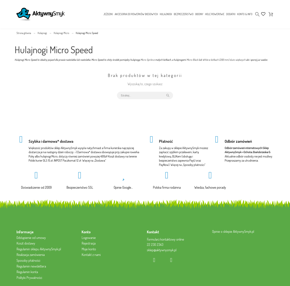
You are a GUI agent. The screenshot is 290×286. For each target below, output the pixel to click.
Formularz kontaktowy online (165, 239)
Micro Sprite (147, 59)
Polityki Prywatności (29, 278)
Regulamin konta (27, 272)
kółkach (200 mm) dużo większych (228, 59)
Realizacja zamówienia (30, 255)
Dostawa (100, 160)
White (205, 59)
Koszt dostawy (25, 243)
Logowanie (89, 238)
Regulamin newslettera (31, 266)
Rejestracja (89, 243)
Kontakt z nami (91, 255)
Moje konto (89, 249)
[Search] (257, 14)
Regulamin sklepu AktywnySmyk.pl (38, 249)
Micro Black (192, 59)
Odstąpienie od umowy (31, 238)
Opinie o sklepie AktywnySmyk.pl (233, 231)
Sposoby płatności (193, 165)
